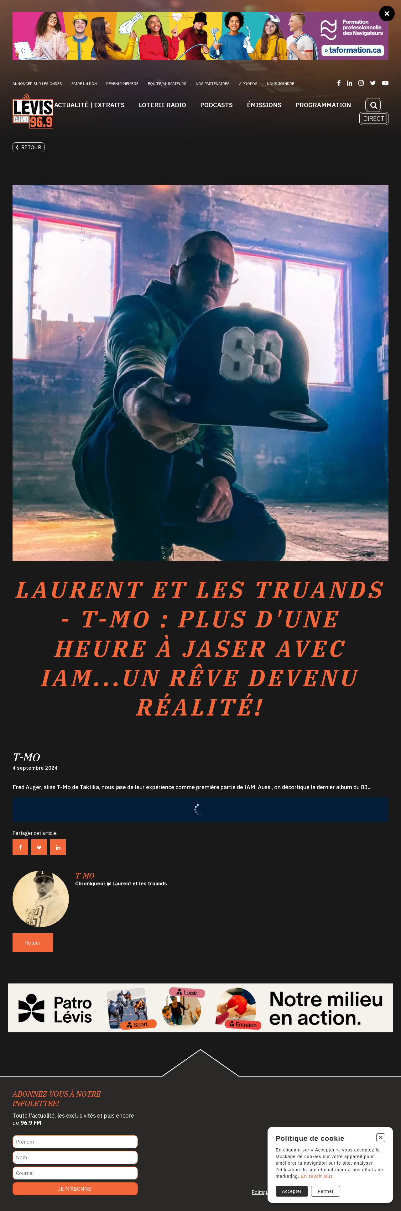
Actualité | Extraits (89, 105)
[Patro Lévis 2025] (200, 1007)
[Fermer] (387, 13)
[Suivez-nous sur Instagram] (361, 83)
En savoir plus (317, 1176)
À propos (248, 83)
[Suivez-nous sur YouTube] (385, 83)
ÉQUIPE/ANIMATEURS (167, 83)
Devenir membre (122, 83)
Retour (28, 147)
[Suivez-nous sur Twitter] (373, 83)
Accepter (292, 1191)
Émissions (264, 105)
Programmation (323, 105)
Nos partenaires (213, 83)
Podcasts (216, 105)
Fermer (326, 1191)
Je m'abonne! (75, 1189)
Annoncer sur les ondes (37, 83)
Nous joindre (280, 83)
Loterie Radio (162, 105)
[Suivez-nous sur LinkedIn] (349, 83)
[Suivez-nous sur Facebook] (339, 83)
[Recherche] (374, 105)
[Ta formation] (200, 36)
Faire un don (84, 83)
